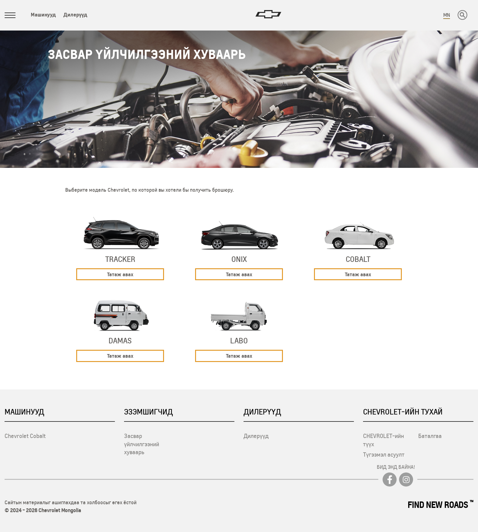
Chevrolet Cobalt (25, 436)
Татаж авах (120, 274)
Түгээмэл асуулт (384, 454)
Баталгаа (430, 436)
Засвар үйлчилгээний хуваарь (141, 444)
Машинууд (43, 14)
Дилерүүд (75, 14)
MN (446, 15)
